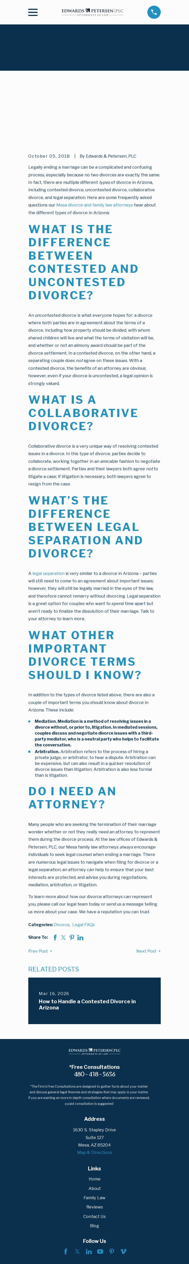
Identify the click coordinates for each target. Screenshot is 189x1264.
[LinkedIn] (89, 1197)
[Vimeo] (123, 1197)
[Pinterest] (112, 1197)
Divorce (61, 870)
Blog (94, 1171)
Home (95, 1124)
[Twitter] (77, 1197)
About (94, 1134)
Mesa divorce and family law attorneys (94, 150)
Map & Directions (94, 1098)
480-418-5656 (95, 1019)
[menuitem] (35, 1254)
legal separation (48, 518)
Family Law (94, 1143)
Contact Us (94, 1162)
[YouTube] (100, 1197)
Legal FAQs (83, 870)
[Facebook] (66, 1197)
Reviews (94, 1152)
